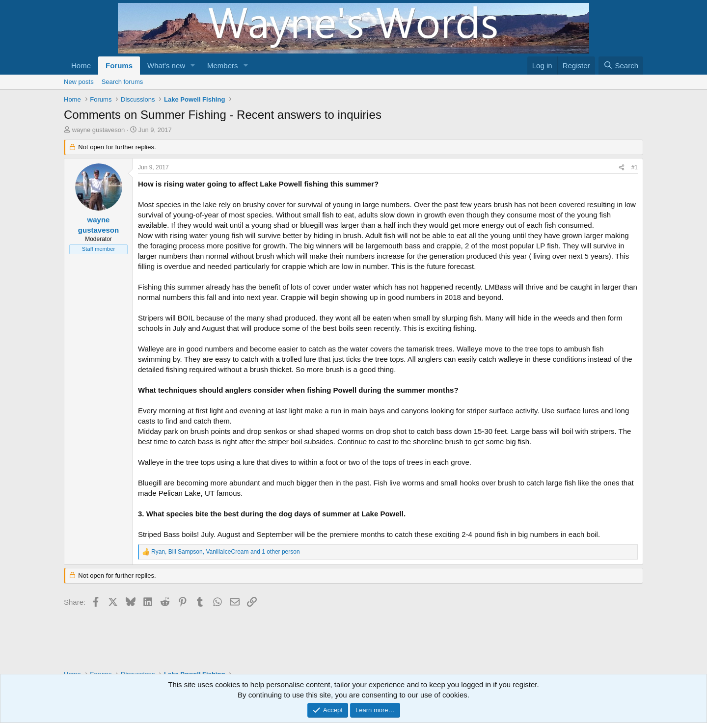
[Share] (621, 167)
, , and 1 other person (225, 551)
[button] (193, 65)
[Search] (620, 65)
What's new (166, 65)
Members (222, 65)
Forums (119, 65)
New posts (79, 81)
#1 (634, 167)
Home (81, 65)
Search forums (122, 81)
